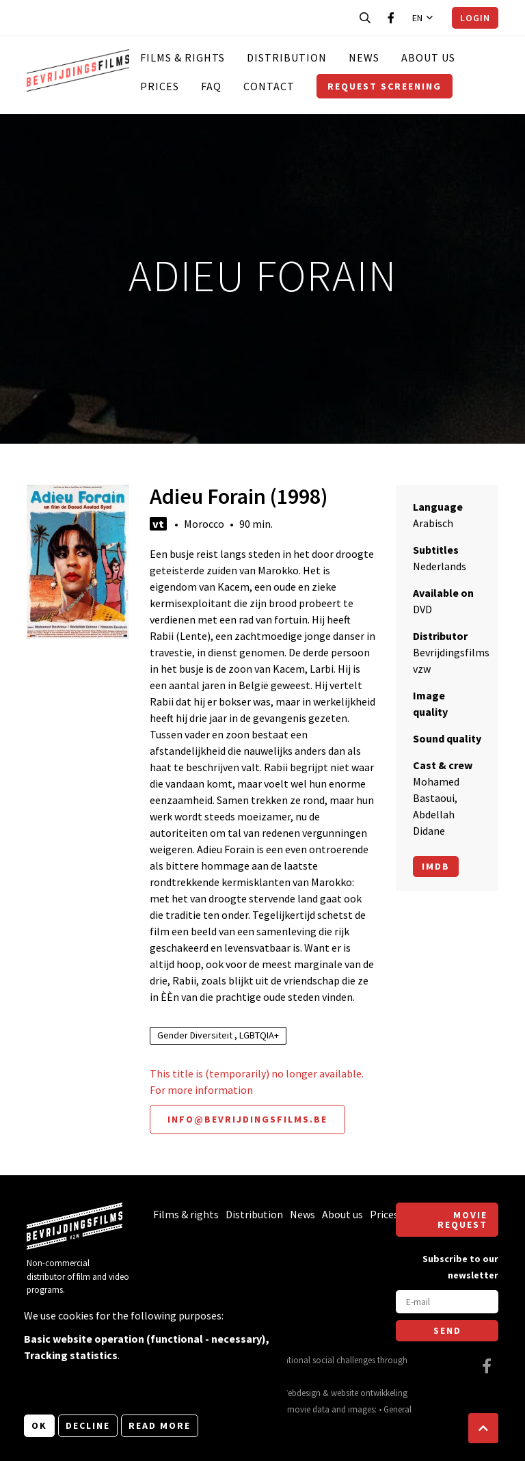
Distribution (287, 57)
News (364, 57)
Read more (160, 1425)
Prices (159, 86)
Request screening (384, 86)
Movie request (462, 1220)
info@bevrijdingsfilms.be (247, 1119)
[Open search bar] (365, 17)
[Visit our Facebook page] (391, 17)
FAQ (211, 86)
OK (39, 1425)
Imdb (436, 866)
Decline (88, 1425)
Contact (269, 86)
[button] (483, 1428)
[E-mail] (447, 1301)
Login (475, 18)
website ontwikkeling (369, 1392)
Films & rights (182, 57)
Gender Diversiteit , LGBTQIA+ (218, 1035)
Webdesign (301, 1392)
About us (428, 57)
